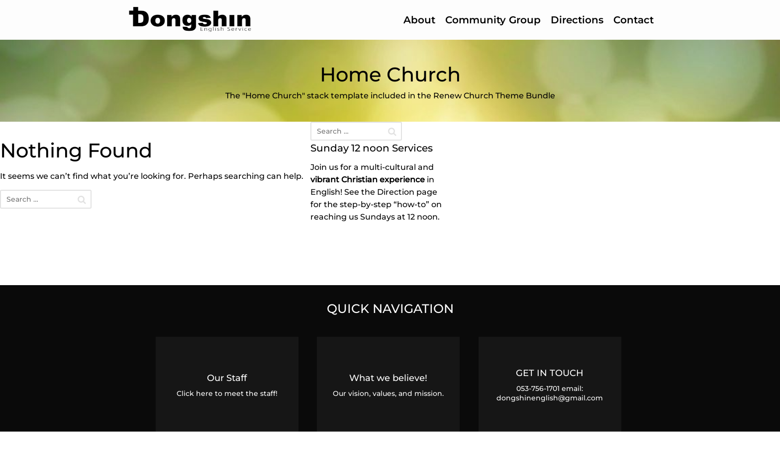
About (419, 20)
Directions (577, 20)
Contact (633, 20)
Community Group (493, 20)
